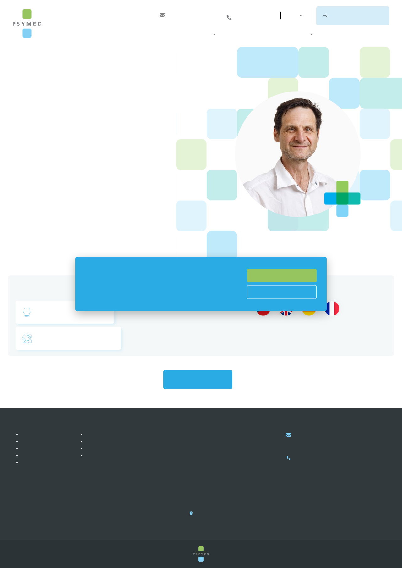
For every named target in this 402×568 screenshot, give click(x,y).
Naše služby (195, 34)
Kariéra (29, 462)
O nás (301, 34)
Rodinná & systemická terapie (69, 339)
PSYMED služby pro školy (112, 448)
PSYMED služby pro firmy (111, 441)
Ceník (327, 34)
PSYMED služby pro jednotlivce (117, 434)
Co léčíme (235, 34)
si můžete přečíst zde (161, 301)
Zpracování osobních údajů (112, 455)
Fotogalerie (33, 448)
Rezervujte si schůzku (356, 15)
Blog (349, 34)
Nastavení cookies (282, 291)
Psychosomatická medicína (66, 313)
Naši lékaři (271, 34)
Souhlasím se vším (282, 275)
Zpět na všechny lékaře (197, 380)
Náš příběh (32, 434)
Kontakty (377, 34)
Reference (32, 441)
